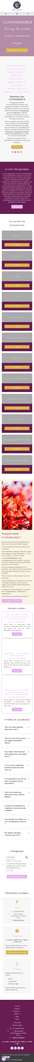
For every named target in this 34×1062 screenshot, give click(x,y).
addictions (17, 112)
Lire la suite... (10, 870)
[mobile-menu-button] (28, 13)
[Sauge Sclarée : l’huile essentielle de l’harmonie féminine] (17, 645)
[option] (17, 864)
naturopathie (9, 131)
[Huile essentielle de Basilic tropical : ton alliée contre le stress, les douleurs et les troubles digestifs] (17, 681)
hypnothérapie (24, 110)
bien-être (8, 106)
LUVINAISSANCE (16, 133)
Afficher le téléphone (18, 920)
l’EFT (26, 125)
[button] (17, 240)
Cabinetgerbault (17, 1059)
